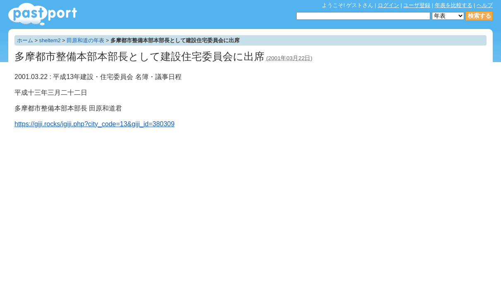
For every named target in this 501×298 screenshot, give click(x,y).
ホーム (25, 40)
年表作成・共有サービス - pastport (42, 14)
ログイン (388, 5)
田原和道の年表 (85, 40)
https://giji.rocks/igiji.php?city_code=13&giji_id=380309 (94, 123)
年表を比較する (453, 5)
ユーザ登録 (416, 5)
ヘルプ (485, 5)
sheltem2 (50, 40)
